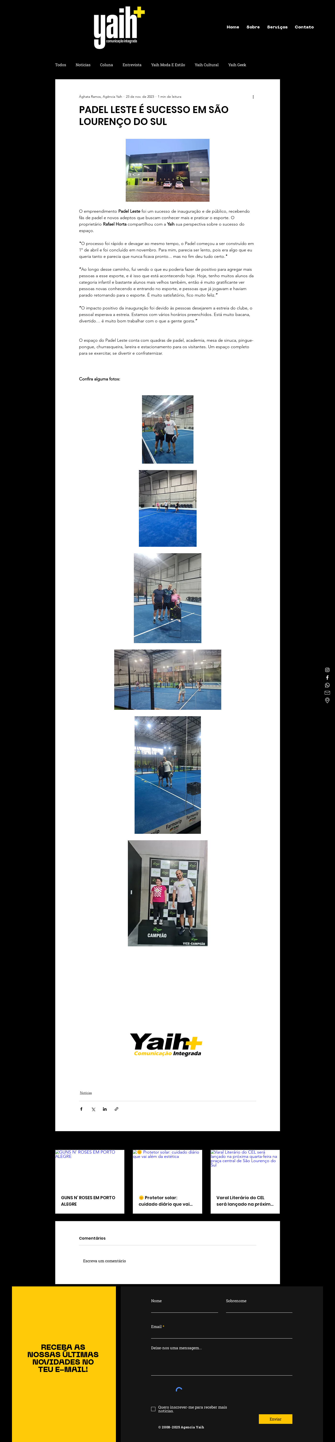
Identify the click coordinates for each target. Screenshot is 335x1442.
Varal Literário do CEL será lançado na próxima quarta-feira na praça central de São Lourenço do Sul (245, 1201)
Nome (156, 1301)
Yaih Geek (237, 64)
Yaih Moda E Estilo (168, 64)
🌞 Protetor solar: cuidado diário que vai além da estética (164, 1201)
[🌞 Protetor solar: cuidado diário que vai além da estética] (167, 1169)
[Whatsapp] (327, 685)
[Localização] (327, 700)
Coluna (106, 64)
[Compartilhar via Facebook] (81, 1109)
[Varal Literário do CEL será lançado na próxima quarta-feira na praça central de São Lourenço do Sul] (245, 1169)
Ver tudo (273, 1141)
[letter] (327, 693)
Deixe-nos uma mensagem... (176, 1348)
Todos (60, 64)
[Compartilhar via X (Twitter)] (93, 1109)
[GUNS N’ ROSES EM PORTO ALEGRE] (90, 1169)
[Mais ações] (253, 96)
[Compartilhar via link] (116, 1109)
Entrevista (132, 64)
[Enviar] (275, 1419)
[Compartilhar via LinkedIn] (104, 1109)
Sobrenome (236, 1301)
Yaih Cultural (207, 64)
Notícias (83, 64)
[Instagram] (327, 670)
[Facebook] (327, 677)
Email (156, 1326)
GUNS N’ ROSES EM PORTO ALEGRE (88, 1201)
